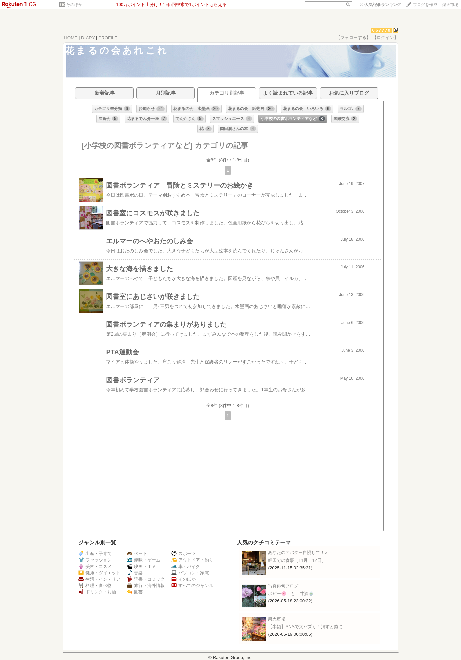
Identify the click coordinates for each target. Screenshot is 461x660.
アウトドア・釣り (192, 560)
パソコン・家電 (190, 572)
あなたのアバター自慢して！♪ (297, 552)
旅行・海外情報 (146, 585)
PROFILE (107, 37)
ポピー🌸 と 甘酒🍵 (291, 593)
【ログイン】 (385, 37)
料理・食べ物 (95, 585)
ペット (137, 553)
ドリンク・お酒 (97, 591)
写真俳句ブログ (283, 585)
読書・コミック (146, 579)
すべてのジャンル (192, 585)
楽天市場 (450, 4)
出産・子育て (95, 553)
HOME (70, 37)
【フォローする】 (353, 37)
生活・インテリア (99, 579)
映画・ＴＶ (141, 566)
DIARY (88, 37)
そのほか (74, 4)
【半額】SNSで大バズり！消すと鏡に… (307, 626)
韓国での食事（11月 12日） (297, 560)
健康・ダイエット (99, 572)
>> (380, 4)
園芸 (135, 591)
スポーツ (183, 553)
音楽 (135, 572)
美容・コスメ (95, 566)
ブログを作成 (425, 4)
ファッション (95, 560)
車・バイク (185, 566)
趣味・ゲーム (143, 560)
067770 (381, 30)
